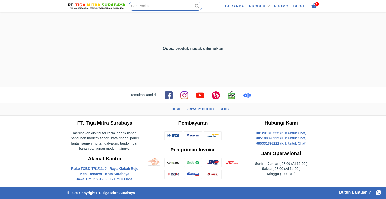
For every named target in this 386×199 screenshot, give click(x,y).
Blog (298, 6)
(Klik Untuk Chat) (281, 133)
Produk (257, 6)
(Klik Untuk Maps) (104, 174)
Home (177, 109)
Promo (281, 6)
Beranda (234, 6)
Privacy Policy (201, 109)
